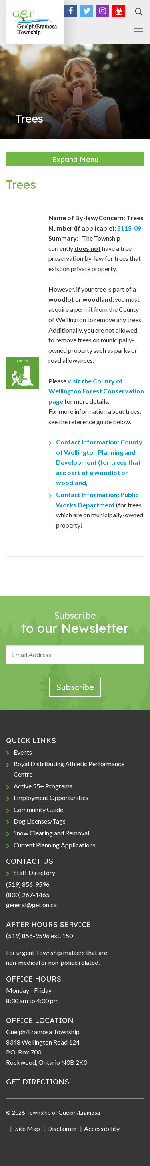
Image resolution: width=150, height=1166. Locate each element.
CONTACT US (29, 861)
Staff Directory (34, 872)
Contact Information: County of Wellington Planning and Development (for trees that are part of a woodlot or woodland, (99, 462)
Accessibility (102, 1128)
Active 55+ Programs (43, 786)
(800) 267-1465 (28, 894)
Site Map (27, 1128)
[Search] (137, 12)
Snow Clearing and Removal (51, 833)
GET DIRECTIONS (37, 1081)
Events (23, 752)
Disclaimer (62, 1128)
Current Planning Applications (55, 845)
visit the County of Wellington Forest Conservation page (96, 391)
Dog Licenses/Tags (40, 821)
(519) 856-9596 (28, 884)
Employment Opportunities (51, 797)
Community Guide (38, 809)
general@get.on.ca (31, 904)
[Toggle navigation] (135, 28)
